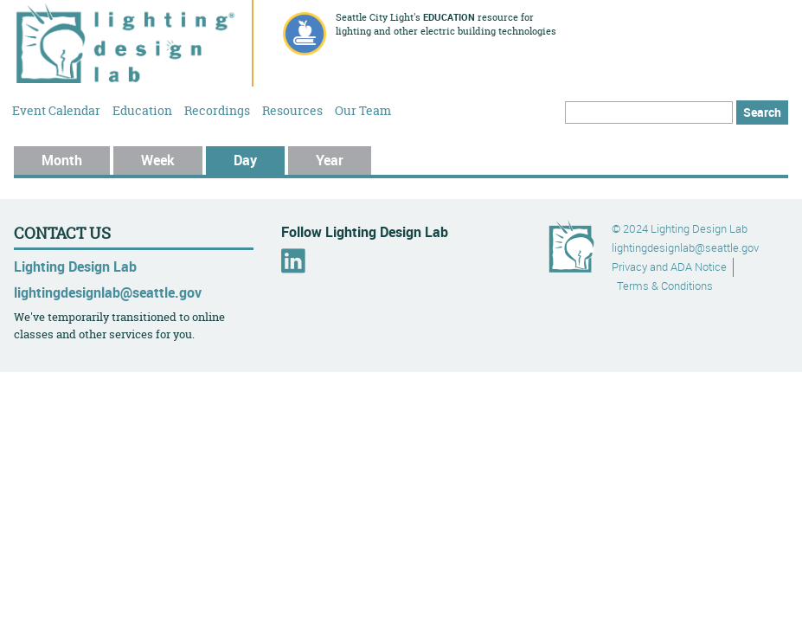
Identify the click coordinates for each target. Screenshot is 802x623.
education (449, 17)
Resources (292, 110)
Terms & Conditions (665, 286)
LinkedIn (293, 260)
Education (142, 110)
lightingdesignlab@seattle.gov (108, 292)
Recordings (217, 110)
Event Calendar (56, 110)
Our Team (363, 110)
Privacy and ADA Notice (669, 267)
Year (329, 160)
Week (158, 160)
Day (259, 160)
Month (62, 160)
